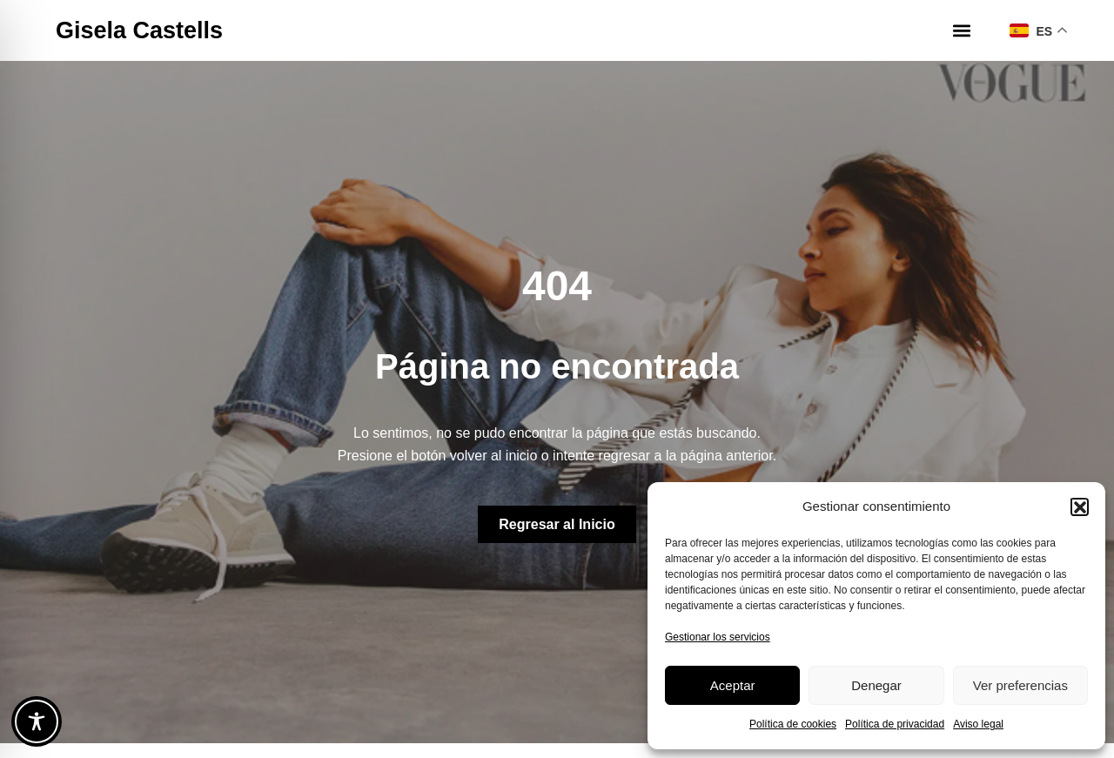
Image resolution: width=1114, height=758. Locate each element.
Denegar (876, 685)
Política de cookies (792, 724)
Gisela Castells (139, 30)
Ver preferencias (1020, 685)
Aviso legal (978, 724)
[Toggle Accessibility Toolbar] (36, 721)
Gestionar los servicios (717, 637)
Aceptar (732, 685)
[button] (1079, 506)
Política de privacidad (894, 724)
